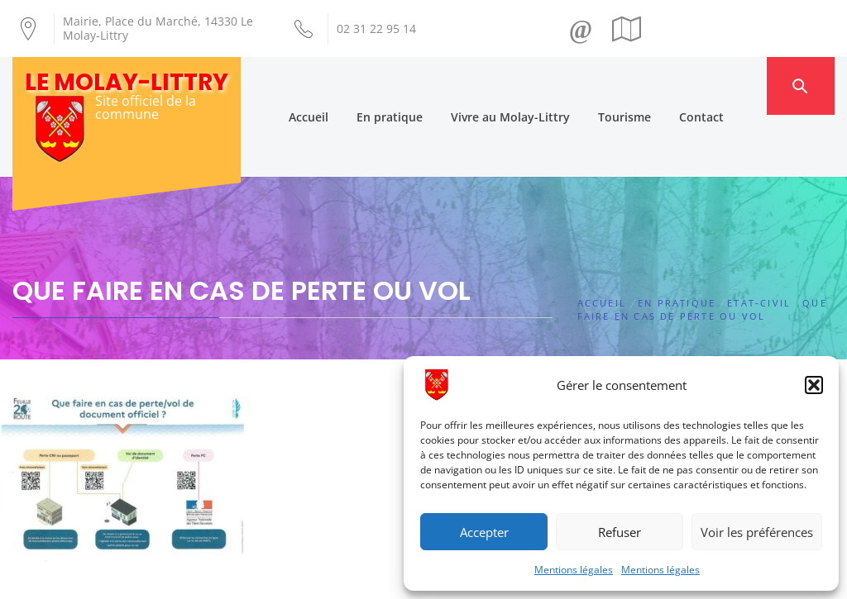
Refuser (619, 532)
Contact (732, 85)
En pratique (420, 85)
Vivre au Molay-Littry (541, 85)
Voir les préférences (757, 532)
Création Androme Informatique (271, 577)
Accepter (484, 532)
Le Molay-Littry (126, 82)
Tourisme (655, 85)
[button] (814, 385)
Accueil (339, 85)
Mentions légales (573, 570)
